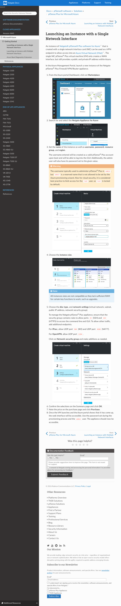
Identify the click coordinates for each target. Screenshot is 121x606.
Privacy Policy (80, 486)
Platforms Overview (57, 498)
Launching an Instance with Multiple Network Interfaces (20, 52)
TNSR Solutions (55, 501)
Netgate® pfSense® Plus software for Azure (80, 46)
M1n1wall (7, 127)
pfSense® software (62, 11)
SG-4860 (6, 146)
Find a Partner (54, 510)
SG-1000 (6, 130)
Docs (48, 11)
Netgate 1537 (8, 98)
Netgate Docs (11, 3)
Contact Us (53, 538)
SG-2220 (6, 134)
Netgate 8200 (8, 90)
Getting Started (9, 41)
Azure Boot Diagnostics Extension (19, 57)
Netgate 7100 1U (10, 161)
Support (97, 3)
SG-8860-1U (8, 169)
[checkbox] (63, 458)
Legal (89, 486)
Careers (51, 535)
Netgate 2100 (8, 75)
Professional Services (58, 520)
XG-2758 (6, 184)
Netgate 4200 (8, 82)
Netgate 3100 (8, 142)
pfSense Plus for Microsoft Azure (63, 14)
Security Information (57, 529)
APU (4, 111)
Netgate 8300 (8, 94)
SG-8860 (6, 165)
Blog (50, 523)
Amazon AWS (8, 33)
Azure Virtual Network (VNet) (89, 53)
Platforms (86, 3)
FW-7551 (7, 123)
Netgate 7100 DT (10, 157)
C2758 (5, 115)
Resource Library (56, 526)
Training (108, 3)
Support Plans (54, 513)
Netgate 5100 (8, 154)
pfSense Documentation (13, 24)
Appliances (73, 3)
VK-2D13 (7, 173)
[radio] (50, 458)
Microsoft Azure (8, 37)
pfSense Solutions (56, 504)
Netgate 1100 (8, 71)
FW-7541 (7, 119)
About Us (52, 532)
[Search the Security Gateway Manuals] (19, 13)
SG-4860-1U (8, 150)
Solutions (78, 11)
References (9, 61)
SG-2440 (6, 138)
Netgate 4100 (8, 78)
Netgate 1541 (8, 102)
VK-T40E (6, 177)
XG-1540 (6, 181)
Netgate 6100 (8, 86)
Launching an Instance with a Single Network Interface (20, 46)
